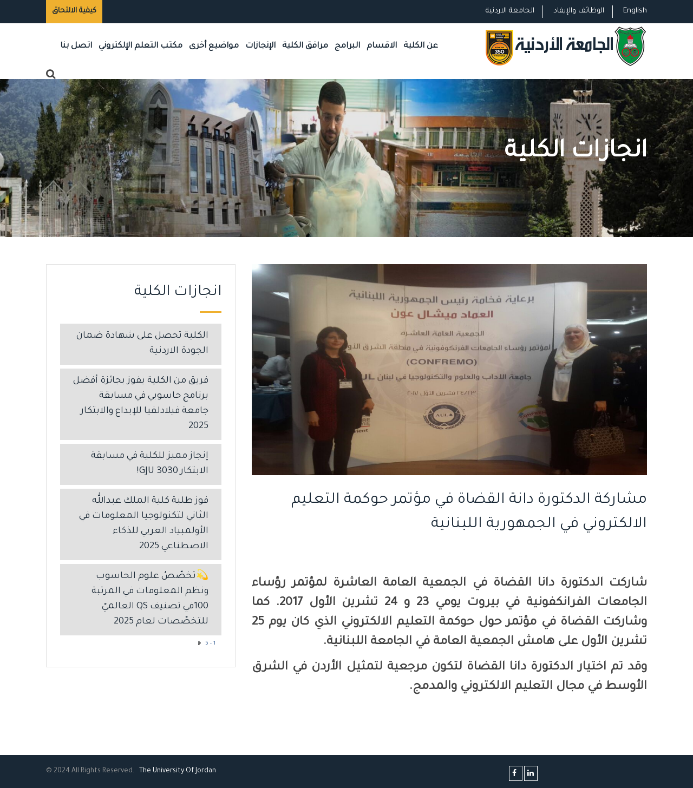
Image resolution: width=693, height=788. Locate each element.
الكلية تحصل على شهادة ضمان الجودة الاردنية (142, 344)
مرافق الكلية (305, 46)
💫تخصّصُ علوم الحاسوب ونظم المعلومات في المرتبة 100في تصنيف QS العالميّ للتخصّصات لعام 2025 (149, 599)
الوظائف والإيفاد (578, 11)
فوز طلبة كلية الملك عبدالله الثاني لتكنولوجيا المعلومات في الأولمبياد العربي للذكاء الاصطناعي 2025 (143, 524)
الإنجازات (260, 46)
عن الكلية (420, 46)
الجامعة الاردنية (510, 11)
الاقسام (382, 46)
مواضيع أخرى (214, 46)
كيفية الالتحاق (74, 11)
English (635, 11)
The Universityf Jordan (177, 771)
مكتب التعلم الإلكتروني (140, 46)
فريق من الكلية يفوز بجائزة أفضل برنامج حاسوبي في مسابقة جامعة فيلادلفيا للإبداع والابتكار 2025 (140, 404)
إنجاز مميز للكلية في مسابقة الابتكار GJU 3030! (149, 464)
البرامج (347, 46)
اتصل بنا (76, 46)
